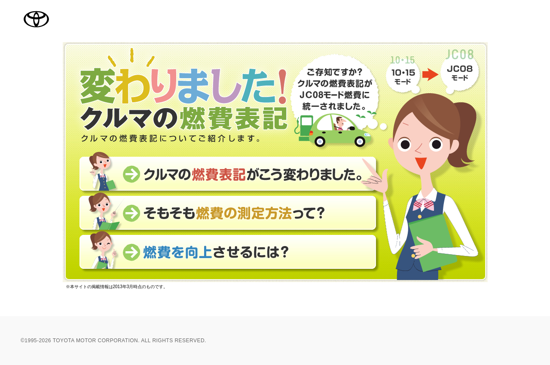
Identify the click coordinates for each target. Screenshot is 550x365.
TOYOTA (36, 18)
